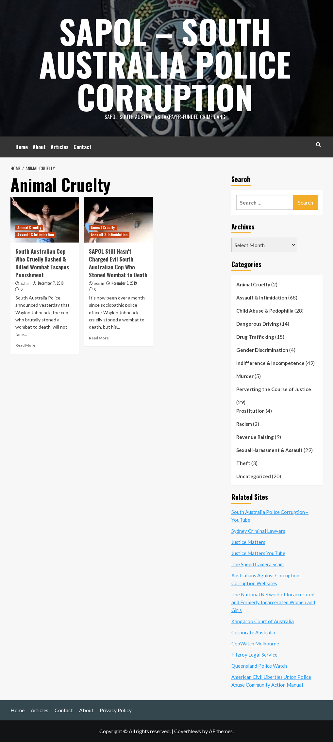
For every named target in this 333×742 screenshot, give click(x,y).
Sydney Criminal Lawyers (258, 531)
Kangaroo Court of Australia (262, 621)
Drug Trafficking (255, 337)
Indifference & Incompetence (270, 363)
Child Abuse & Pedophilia (264, 311)
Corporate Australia (253, 632)
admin (25, 283)
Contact (83, 147)
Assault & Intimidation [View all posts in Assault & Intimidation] (35, 234)
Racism (244, 424)
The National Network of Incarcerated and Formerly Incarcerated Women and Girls (273, 602)
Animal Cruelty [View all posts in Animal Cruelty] (29, 227)
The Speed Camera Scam (257, 564)
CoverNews (187, 731)
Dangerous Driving (257, 324)
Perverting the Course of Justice (273, 389)
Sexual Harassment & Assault (269, 450)
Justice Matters (248, 542)
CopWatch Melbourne (255, 643)
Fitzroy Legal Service (254, 655)
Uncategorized (253, 476)
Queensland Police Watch (259, 666)
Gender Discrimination (262, 350)
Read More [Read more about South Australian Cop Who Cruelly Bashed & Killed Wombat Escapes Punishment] (25, 345)
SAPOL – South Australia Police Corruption (165, 64)
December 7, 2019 (51, 283)
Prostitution (250, 411)
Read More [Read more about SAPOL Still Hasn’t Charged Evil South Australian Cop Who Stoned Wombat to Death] (99, 337)
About (39, 147)
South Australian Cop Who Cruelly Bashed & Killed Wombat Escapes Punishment (42, 263)
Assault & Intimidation (261, 297)
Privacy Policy (116, 710)
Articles (60, 147)
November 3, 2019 (124, 283)
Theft (243, 463)
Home (21, 147)
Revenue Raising (255, 437)
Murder (245, 376)
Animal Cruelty (253, 284)
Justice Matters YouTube (258, 553)
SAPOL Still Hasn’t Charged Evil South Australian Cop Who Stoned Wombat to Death (118, 263)
